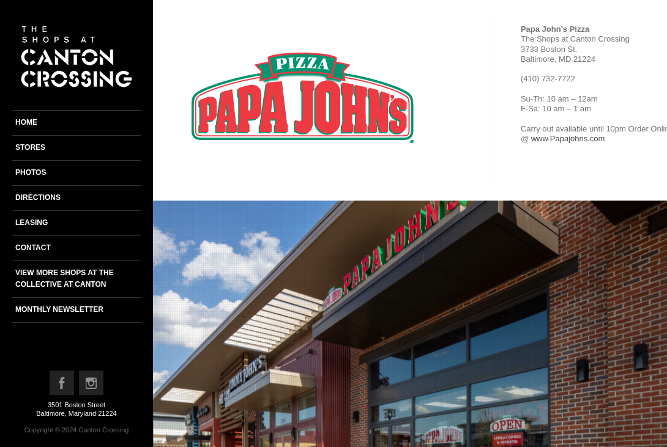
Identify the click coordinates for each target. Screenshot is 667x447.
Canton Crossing (103, 430)
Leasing (31, 222)
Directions (38, 197)
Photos (30, 172)
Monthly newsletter (59, 309)
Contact (33, 247)
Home (26, 122)
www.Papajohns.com (568, 138)
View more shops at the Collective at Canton (64, 278)
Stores (30, 147)
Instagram (92, 386)
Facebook (62, 386)
